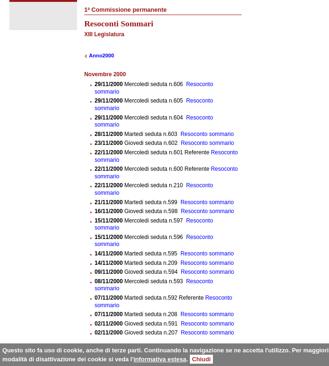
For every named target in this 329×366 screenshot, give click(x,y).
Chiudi (201, 359)
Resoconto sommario (207, 134)
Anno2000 (101, 55)
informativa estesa (159, 359)
